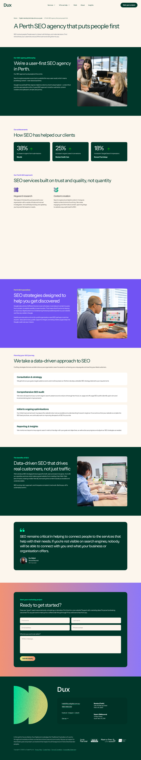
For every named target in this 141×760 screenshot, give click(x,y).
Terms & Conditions (56, 750)
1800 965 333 (67, 707)
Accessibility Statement (69, 750)
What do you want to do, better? (30, 634)
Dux (63, 689)
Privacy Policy (38, 750)
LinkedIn (77, 713)
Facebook (64, 713)
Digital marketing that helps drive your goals (30, 18)
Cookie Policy (46, 750)
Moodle (19, 157)
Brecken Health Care (62, 157)
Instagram (71, 713)
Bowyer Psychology (100, 157)
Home (15, 18)
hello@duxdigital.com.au (71, 704)
